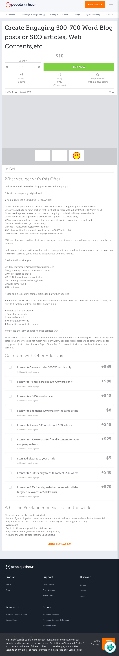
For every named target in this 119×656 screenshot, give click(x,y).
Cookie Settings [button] (96, 642)
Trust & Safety (49, 588)
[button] (110, 5)
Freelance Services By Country (56, 618)
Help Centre (48, 593)
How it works (48, 582)
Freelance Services (51, 612)
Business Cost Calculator (16, 612)
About (8, 582)
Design (77, 14)
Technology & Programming (33, 14)
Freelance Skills (49, 623)
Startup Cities (11, 618)
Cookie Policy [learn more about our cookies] (75, 649)
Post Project (95, 4)
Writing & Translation (59, 14)
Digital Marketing (93, 14)
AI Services (10, 14)
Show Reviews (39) (59, 541)
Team (8, 588)
